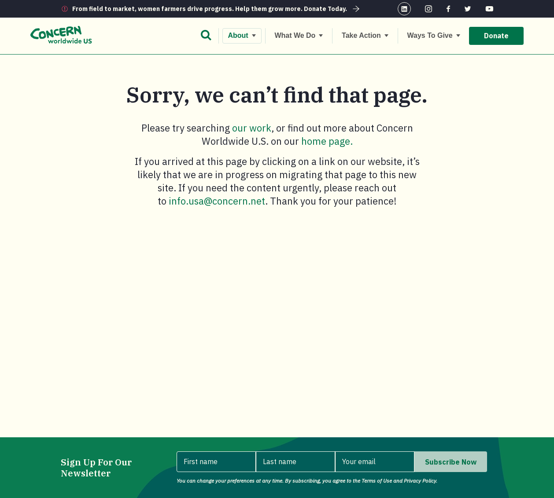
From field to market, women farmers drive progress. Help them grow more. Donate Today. (217, 9)
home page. (327, 141)
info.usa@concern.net (217, 200)
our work (251, 127)
